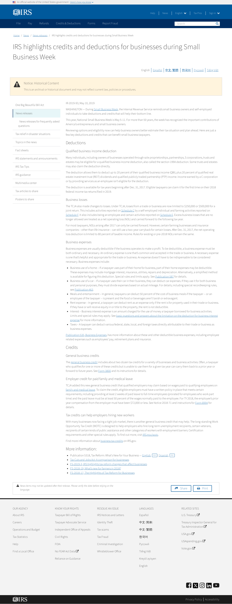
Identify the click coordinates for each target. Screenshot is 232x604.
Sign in (214, 13)
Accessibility (212, 599)
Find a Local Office (23, 551)
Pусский (144, 544)
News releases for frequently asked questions (38, 123)
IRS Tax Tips (22, 166)
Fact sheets (21, 150)
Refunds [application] (44, 23)
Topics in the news (26, 142)
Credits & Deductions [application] (68, 23)
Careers (17, 522)
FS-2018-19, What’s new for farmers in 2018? (95, 469)
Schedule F (72, 215)
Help (152, 13)
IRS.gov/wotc (150, 435)
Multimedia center (26, 183)
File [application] (18, 23)
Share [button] (183, 488)
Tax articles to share (26, 191)
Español (157, 70)
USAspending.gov (193, 541)
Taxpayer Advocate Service (70, 522)
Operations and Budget (26, 530)
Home (16, 35)
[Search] (197, 24)
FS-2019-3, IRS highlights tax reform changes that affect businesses (108, 464)
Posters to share (24, 199)
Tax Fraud (102, 537)
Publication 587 (164, 277)
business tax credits (112, 441)
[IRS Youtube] (216, 585)
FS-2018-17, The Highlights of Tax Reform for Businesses (102, 473)
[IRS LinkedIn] (209, 586)
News (165, 13)
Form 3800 (104, 371)
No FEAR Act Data (66, 551)
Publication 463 (84, 290)
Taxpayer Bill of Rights (67, 515)
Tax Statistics (20, 537)
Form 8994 (201, 403)
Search (217, 23)
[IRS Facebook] (188, 585)
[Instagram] (202, 585)
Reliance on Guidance (67, 559)
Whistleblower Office (109, 551)
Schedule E (166, 215)
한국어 (186, 70)
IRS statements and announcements (36, 158)
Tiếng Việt (212, 70)
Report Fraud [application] (110, 23)
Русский (199, 70)
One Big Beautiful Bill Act (29, 105)
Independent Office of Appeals (72, 530)
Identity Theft (105, 522)
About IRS (18, 515)
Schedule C (127, 211)
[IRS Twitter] (195, 586)
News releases (40, 35)
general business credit (84, 362)
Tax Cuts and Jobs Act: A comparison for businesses (99, 460)
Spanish (167, 455)
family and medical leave (80, 390)
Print (205, 488)
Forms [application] (91, 23)
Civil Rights (61, 537)
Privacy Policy (194, 599)
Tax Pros (198, 13)
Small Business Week (106, 109)
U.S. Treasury (190, 515)
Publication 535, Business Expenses (86, 335)
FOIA (57, 544)
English (180, 13)
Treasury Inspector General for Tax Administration (199, 524)
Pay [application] (30, 23)
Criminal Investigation (110, 544)
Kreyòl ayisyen (147, 559)
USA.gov (187, 534)
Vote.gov (188, 548)
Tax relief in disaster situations (32, 134)
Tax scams (103, 530)
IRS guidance (23, 174)
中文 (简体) (146, 522)
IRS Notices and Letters (110, 515)
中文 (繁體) (172, 70)
